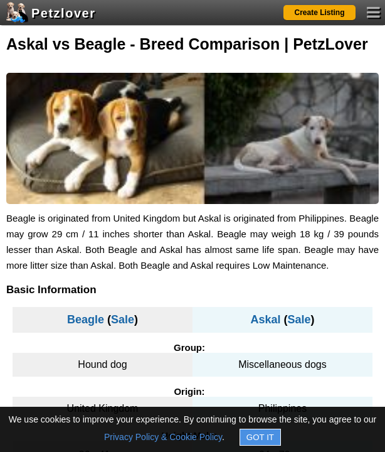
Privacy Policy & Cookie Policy (163, 437)
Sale (122, 319)
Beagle (85, 319)
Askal (265, 319)
